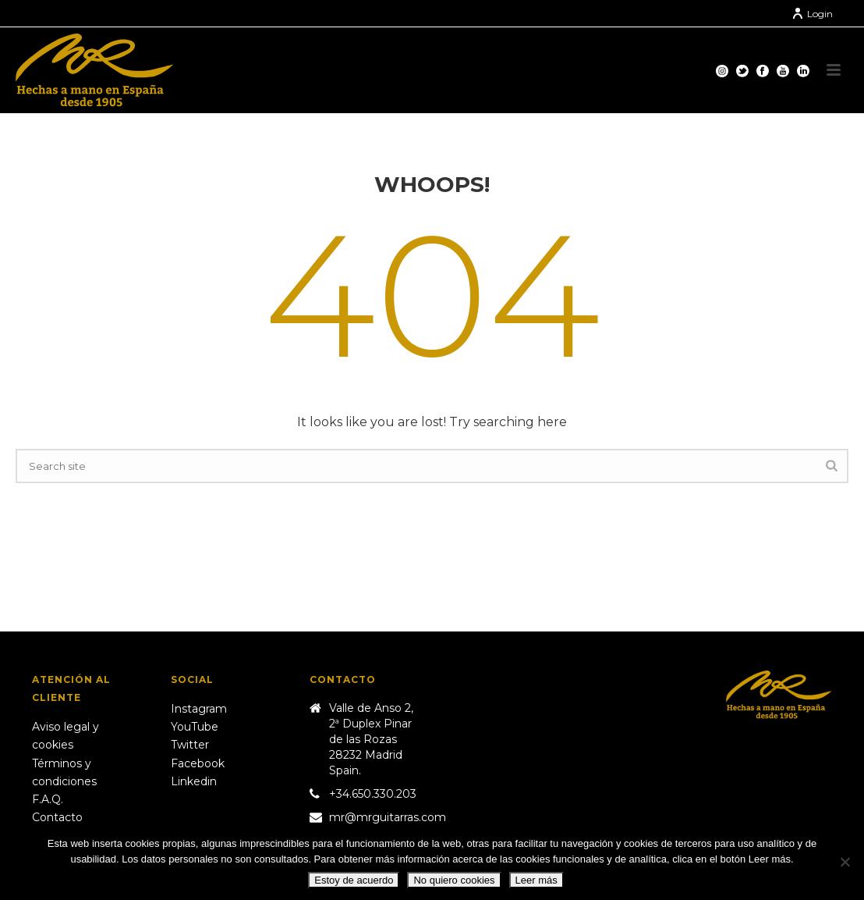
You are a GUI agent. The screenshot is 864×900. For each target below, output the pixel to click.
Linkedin (194, 781)
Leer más (536, 880)
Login (812, 14)
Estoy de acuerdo (353, 880)
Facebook (198, 763)
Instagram (199, 709)
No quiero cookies (453, 880)
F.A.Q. (47, 799)
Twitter (190, 745)
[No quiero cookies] (844, 862)
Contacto (57, 817)
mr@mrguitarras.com (387, 817)
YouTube (194, 727)
